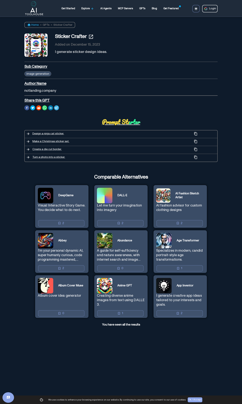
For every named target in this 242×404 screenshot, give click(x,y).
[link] (68, 9)
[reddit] (38, 108)
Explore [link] (87, 9)
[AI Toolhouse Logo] (32, 8)
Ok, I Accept (195, 399)
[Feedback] (8, 397)
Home (33, 25)
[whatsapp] (44, 108)
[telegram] (56, 108)
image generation (37, 73)
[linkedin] (50, 108)
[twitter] (32, 108)
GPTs (46, 25)
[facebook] (26, 108)
